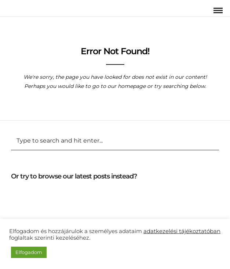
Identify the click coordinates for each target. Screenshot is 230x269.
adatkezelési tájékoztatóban (181, 231)
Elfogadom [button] (28, 252)
